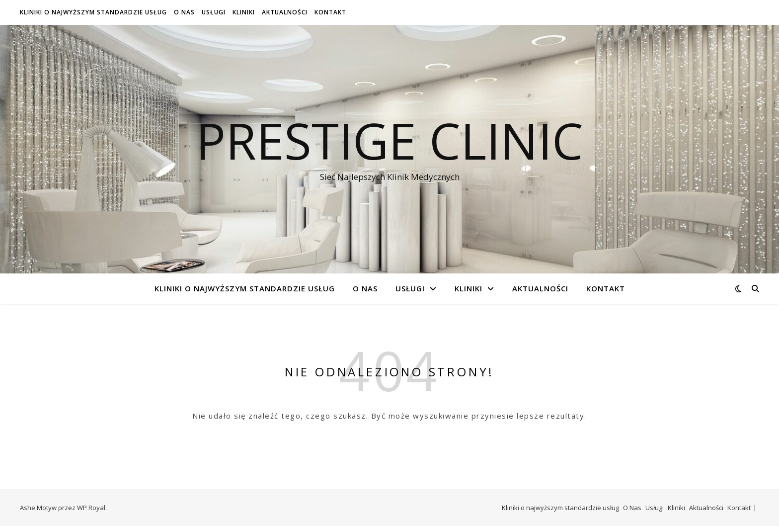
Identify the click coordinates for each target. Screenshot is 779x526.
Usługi (214, 12)
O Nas (184, 12)
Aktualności (285, 12)
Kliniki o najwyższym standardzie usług (93, 12)
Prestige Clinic (389, 140)
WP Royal (91, 507)
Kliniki (244, 12)
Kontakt (330, 12)
